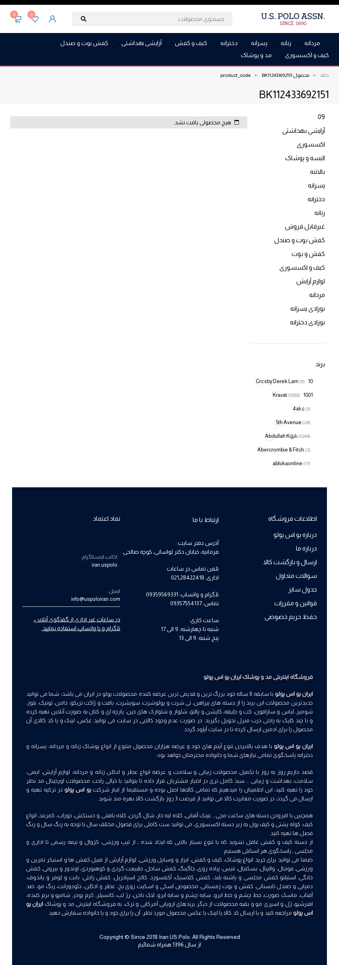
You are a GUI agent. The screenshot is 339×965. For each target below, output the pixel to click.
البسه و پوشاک (305, 158)
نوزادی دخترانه (307, 322)
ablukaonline (291, 463)
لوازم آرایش (310, 281)
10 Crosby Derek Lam (284, 381)
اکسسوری (311, 144)
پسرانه (316, 185)
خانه (325, 75)
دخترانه (316, 199)
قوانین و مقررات (295, 603)
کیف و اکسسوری (302, 267)
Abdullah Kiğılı (287, 436)
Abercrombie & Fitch (283, 450)
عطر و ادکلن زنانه (116, 772)
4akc (301, 409)
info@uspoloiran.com (95, 599)
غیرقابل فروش (305, 226)
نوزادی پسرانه (307, 308)
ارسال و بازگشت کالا (290, 562)
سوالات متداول (296, 575)
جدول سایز (302, 589)
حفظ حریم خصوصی (291, 616)
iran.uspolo (104, 565)
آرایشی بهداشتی (303, 130)
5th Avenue (293, 422)
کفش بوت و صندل (299, 240)
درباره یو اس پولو (295, 534)
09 (321, 116)
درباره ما (306, 548)
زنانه (319, 212)
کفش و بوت (308, 253)
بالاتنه (317, 171)
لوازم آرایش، (55, 772)
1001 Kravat (293, 395)
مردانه (317, 294)
